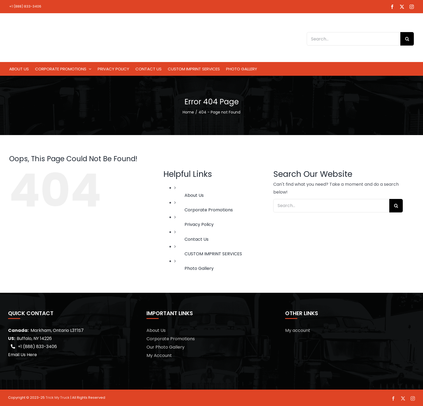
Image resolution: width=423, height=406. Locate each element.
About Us (194, 195)
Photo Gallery (199, 268)
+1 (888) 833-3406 (25, 6)
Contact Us (197, 239)
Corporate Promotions (209, 210)
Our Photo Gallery (165, 347)
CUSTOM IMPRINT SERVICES (213, 254)
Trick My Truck (58, 397)
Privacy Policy (199, 224)
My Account (159, 355)
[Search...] (353, 39)
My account (297, 330)
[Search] (407, 39)
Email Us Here (22, 355)
